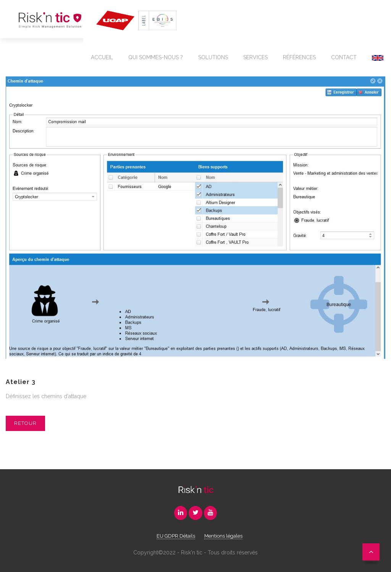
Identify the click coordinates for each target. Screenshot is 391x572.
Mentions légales (223, 536)
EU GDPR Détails (176, 536)
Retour (25, 423)
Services (255, 57)
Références (299, 57)
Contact (344, 57)
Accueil (102, 57)
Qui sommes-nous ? (155, 57)
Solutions (213, 57)
